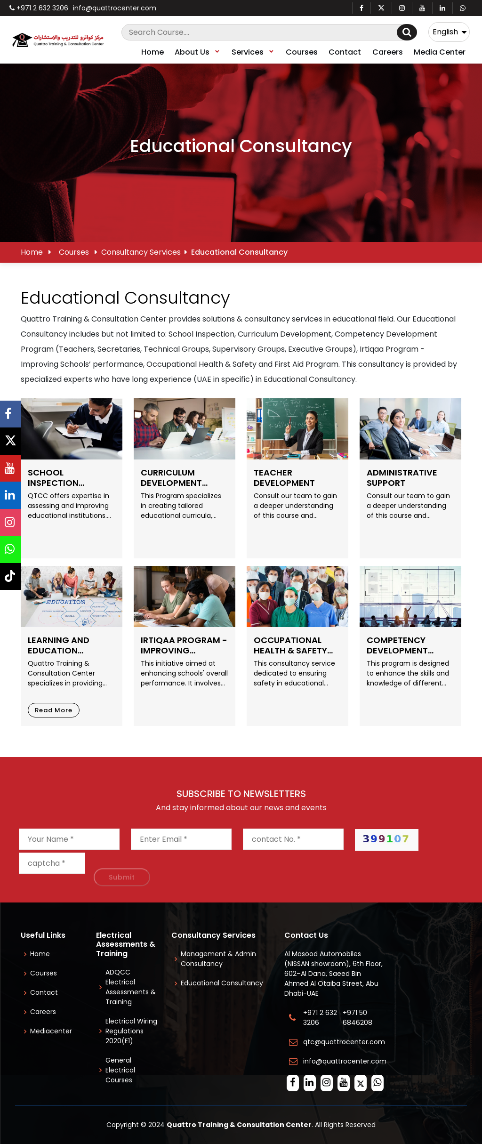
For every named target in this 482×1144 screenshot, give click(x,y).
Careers (387, 52)
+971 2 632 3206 (38, 8)
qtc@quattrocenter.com (344, 1042)
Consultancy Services (141, 252)
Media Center (440, 52)
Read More (53, 710)
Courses (302, 52)
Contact (345, 52)
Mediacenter (51, 1031)
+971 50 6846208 (359, 1017)
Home (152, 52)
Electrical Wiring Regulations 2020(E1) (131, 1031)
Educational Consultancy (222, 983)
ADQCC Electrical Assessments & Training (130, 987)
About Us (198, 52)
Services (253, 52)
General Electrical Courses (120, 1070)
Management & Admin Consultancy (218, 958)
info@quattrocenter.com (114, 8)
